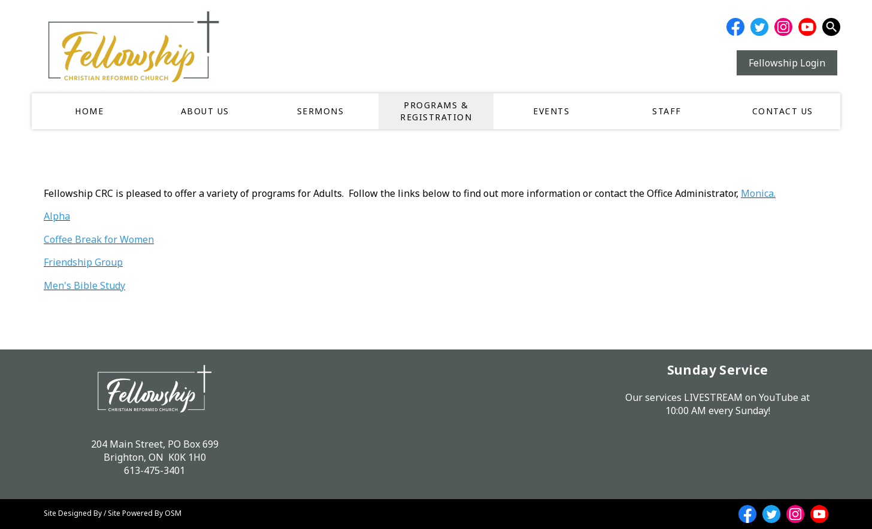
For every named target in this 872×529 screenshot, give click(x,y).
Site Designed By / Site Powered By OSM (112, 513)
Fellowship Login (787, 62)
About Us (205, 111)
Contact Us (782, 111)
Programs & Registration (436, 111)
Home (89, 111)
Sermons (320, 111)
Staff (667, 111)
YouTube (778, 397)
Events (551, 111)
